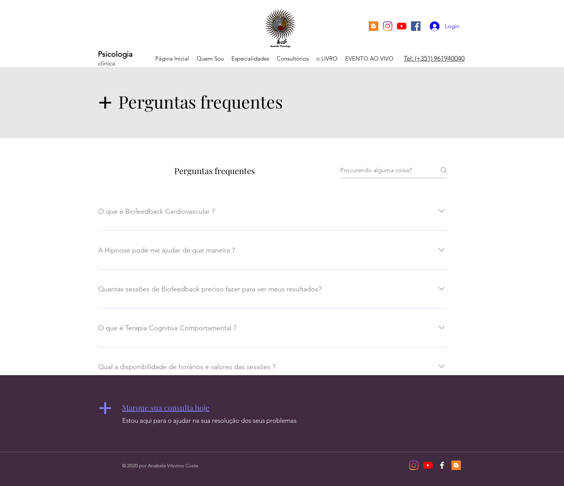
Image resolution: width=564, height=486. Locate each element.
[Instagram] (387, 26)
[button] (165, 407)
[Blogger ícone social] (373, 26)
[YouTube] (401, 26)
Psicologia (115, 54)
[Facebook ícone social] (416, 26)
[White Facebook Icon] (442, 465)
